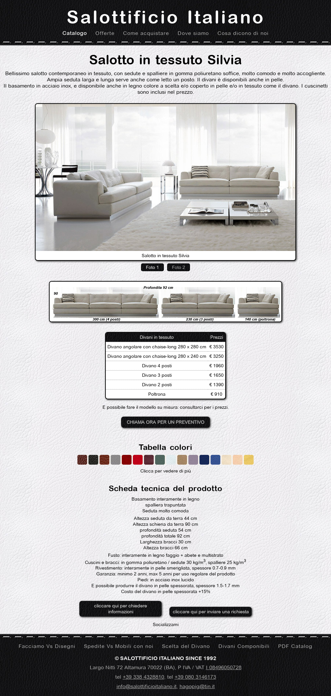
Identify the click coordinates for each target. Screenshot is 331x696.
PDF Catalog (295, 646)
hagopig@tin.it (197, 686)
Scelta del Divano (186, 646)
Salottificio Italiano (166, 17)
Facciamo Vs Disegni (47, 646)
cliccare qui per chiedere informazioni (120, 609)
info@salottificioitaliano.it (147, 686)
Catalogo (74, 33)
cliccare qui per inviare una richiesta (211, 612)
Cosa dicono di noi (243, 33)
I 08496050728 (224, 667)
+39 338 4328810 (143, 677)
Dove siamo (193, 33)
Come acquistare (146, 33)
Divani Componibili (244, 646)
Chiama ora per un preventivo (165, 422)
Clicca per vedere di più (165, 464)
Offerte (105, 33)
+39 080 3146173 (195, 677)
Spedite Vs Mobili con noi (118, 646)
